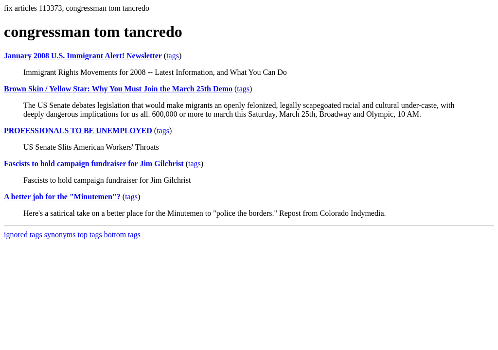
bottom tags (122, 234)
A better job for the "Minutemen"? (62, 196)
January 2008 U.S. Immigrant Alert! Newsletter (83, 56)
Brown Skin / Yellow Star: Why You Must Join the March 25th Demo (118, 89)
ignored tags (23, 234)
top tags (90, 234)
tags (172, 56)
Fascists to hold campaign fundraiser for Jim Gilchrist (94, 163)
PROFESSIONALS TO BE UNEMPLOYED (78, 130)
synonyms (60, 234)
